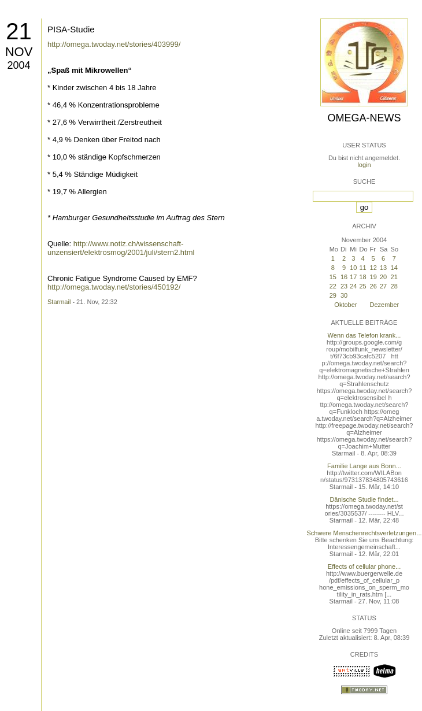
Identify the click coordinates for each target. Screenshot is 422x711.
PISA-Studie (71, 29)
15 (333, 276)
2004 (18, 65)
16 (343, 276)
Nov (19, 52)
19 (373, 276)
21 (19, 31)
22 (333, 286)
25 (362, 286)
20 (383, 276)
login (364, 164)
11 (362, 267)
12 (373, 267)
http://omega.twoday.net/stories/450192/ (113, 287)
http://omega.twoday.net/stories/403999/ (113, 44)
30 (343, 295)
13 (383, 267)
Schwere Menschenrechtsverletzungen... (364, 532)
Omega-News (364, 118)
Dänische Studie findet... (364, 499)
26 (373, 286)
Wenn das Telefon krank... (364, 335)
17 (353, 276)
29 (333, 295)
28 (394, 286)
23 (343, 286)
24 (353, 286)
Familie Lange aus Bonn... (364, 465)
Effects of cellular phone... (364, 566)
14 (394, 267)
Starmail (59, 301)
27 (383, 286)
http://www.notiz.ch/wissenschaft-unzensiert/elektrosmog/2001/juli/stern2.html (120, 248)
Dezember (384, 304)
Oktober (345, 304)
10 (353, 267)
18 (362, 276)
